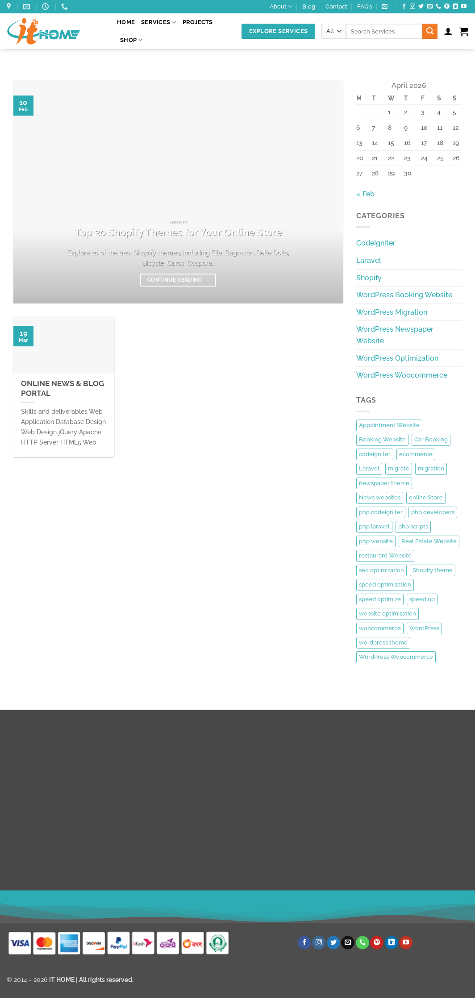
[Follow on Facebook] (404, 7)
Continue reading (178, 280)
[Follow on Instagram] (412, 7)
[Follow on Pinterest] (447, 7)
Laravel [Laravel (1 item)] (369, 468)
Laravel (368, 260)
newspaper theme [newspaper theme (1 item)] (384, 483)
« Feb (365, 194)
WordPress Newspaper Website (394, 335)
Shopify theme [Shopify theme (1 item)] (432, 570)
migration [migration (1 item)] (431, 468)
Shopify (369, 278)
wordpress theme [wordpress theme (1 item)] (383, 642)
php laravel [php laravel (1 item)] (374, 526)
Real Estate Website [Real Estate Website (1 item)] (429, 541)
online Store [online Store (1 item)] (426, 497)
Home (126, 22)
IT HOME (62, 979)
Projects (198, 22)
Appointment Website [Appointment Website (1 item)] (389, 425)
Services (158, 22)
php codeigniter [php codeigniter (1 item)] (381, 512)
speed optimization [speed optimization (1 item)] (385, 584)
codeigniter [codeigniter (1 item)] (375, 454)
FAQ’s (364, 6)
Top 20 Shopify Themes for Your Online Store (178, 232)
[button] (385, 6)
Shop (131, 40)
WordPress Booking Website (404, 295)
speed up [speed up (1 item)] (422, 599)
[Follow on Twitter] (421, 7)
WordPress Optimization (397, 358)
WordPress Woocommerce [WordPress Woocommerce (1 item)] (396, 656)
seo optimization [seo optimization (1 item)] (381, 570)
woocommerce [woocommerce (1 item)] (380, 628)
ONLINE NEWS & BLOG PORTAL (62, 388)
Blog (308, 6)
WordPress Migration (391, 312)
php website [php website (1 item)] (376, 541)
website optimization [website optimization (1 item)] (387, 613)
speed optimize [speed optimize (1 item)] (380, 599)
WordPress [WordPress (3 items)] (424, 628)
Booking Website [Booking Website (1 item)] (382, 439)
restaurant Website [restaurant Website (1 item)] (385, 555)
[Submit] (430, 31)
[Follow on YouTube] (464, 7)
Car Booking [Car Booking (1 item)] (431, 439)
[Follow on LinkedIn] (455, 7)
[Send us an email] (430, 7)
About (281, 6)
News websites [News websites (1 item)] (379, 497)
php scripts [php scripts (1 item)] (413, 526)
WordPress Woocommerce (401, 375)
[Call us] (438, 7)
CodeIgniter (376, 243)
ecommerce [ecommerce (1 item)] (416, 454)
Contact (336, 6)
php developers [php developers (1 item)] (432, 512)
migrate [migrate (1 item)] (398, 468)
